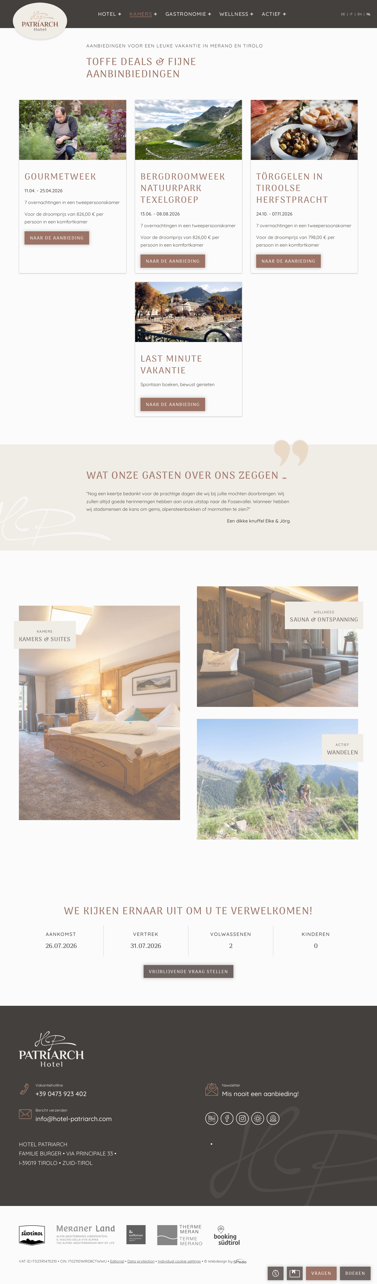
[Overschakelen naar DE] (344, 14)
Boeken (355, 1273)
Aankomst (61, 941)
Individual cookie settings (179, 1261)
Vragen (321, 1273)
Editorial (117, 1261)
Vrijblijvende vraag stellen (188, 972)
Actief (342, 749)
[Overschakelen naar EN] (361, 14)
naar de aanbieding (57, 238)
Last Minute (276, 1273)
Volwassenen (230, 941)
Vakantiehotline (104, 1091)
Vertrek (146, 941)
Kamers (45, 636)
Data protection (141, 1261)
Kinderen (315, 941)
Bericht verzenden (104, 1116)
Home (40, 21)
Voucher (295, 1273)
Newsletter (290, 1091)
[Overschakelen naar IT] (353, 14)
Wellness (324, 617)
